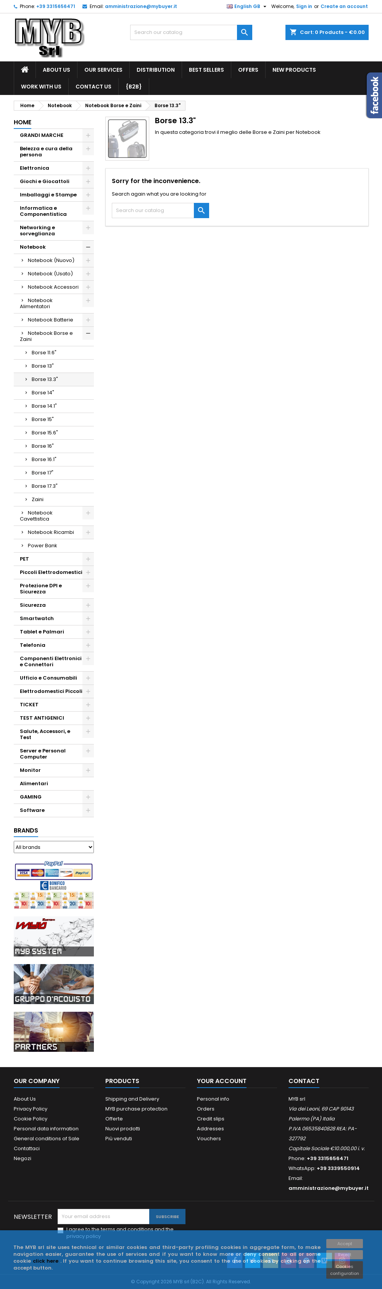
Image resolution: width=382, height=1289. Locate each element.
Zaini (38, 499)
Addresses (210, 1128)
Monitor (30, 770)
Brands (26, 830)
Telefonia (32, 645)
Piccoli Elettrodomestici (51, 572)
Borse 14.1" (44, 406)
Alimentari (34, 783)
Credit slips (210, 1118)
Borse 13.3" (45, 379)
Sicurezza (33, 605)
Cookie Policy (30, 1118)
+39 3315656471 (55, 6)
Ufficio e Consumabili (48, 677)
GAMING (31, 796)
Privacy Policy (30, 1108)
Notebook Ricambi (51, 532)
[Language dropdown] (247, 6)
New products (294, 70)
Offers (248, 70)
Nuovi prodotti (122, 1128)
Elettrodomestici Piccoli (51, 691)
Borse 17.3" (45, 486)
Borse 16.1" (44, 459)
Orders (205, 1108)
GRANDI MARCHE (41, 135)
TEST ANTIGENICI (42, 718)
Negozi (22, 1158)
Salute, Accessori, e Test (45, 734)
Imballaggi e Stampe (48, 194)
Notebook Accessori (53, 287)
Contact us (93, 86)
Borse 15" (43, 419)
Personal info (213, 1099)
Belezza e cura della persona (46, 151)
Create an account (344, 6)
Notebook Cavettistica (36, 515)
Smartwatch (37, 618)
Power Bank (42, 545)
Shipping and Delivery (132, 1099)
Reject (344, 1255)
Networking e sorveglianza (37, 230)
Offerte (114, 1118)
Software (32, 810)
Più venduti (118, 1138)
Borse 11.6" (44, 352)
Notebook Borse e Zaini (46, 336)
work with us (41, 86)
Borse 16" (43, 446)
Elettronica (34, 168)
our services (103, 70)
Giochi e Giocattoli (44, 181)
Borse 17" (42, 472)
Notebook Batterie (50, 319)
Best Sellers (206, 70)
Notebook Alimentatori (36, 303)
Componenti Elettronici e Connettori (51, 661)
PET (24, 559)
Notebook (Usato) (50, 273)
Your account (222, 1081)
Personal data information (46, 1128)
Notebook (33, 247)
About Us (56, 70)
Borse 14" (43, 392)
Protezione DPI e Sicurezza (41, 588)
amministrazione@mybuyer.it (141, 6)
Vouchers (209, 1138)
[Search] (191, 32)
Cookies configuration (344, 1269)
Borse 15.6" (45, 432)
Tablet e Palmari (42, 631)
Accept (344, 1244)
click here (46, 1261)
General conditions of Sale (46, 1138)
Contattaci (27, 1148)
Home (22, 122)
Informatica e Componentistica (43, 211)
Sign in (304, 6)
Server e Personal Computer (43, 753)
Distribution (156, 70)
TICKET (29, 704)
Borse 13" (43, 366)
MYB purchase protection (136, 1108)
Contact (304, 1081)
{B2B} (134, 86)
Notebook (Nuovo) (51, 260)
